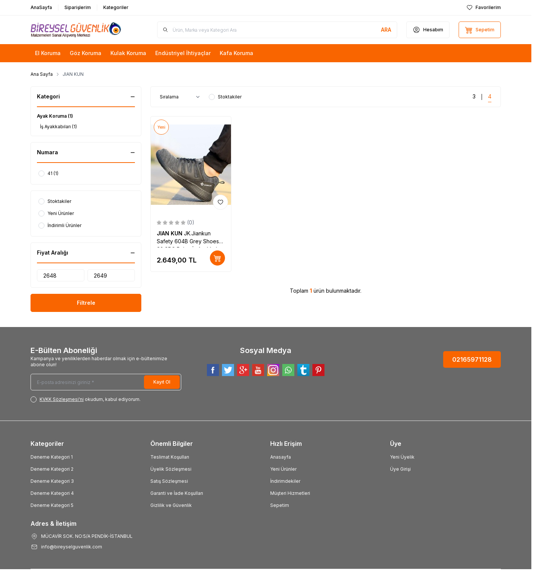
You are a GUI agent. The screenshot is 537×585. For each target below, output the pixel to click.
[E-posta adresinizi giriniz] (106, 382)
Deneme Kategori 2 (52, 469)
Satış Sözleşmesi (169, 481)
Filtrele (86, 302)
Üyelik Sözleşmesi (170, 469)
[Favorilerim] (484, 8)
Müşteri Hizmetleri (290, 493)
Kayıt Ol (161, 382)
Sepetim (279, 505)
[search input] (277, 29)
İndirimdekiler (285, 481)
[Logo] (76, 29)
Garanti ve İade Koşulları (176, 493)
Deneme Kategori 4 (52, 493)
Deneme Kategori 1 (52, 457)
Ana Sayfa (42, 74)
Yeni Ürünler (283, 469)
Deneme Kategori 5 (52, 505)
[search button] (386, 29)
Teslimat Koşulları (169, 457)
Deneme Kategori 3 (52, 481)
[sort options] (181, 96)
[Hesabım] (428, 29)
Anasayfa (280, 457)
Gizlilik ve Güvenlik (171, 505)
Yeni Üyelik (402, 457)
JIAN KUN (170, 233)
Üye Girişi (400, 469)
